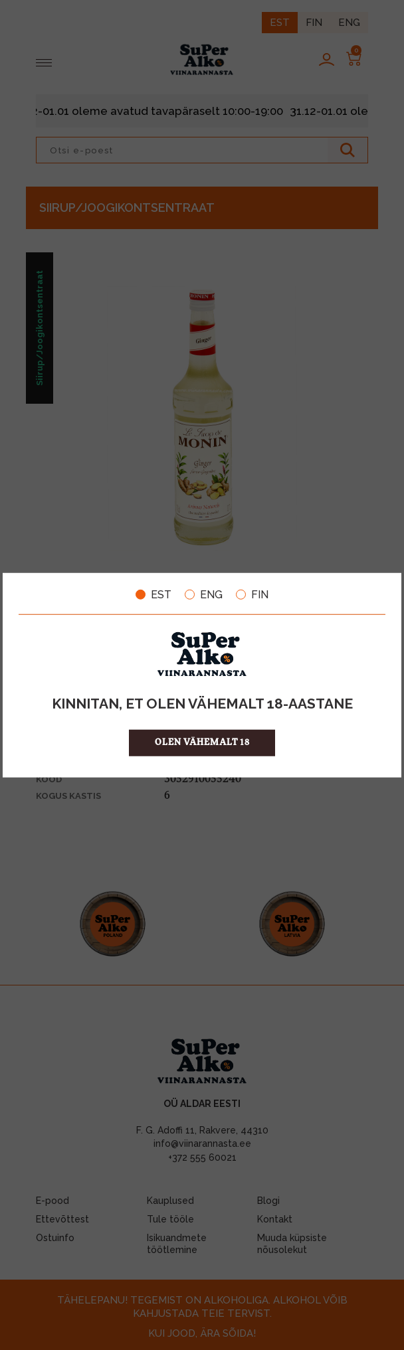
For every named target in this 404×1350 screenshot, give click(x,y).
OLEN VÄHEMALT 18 (202, 742)
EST (153, 594)
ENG (204, 594)
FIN (252, 594)
